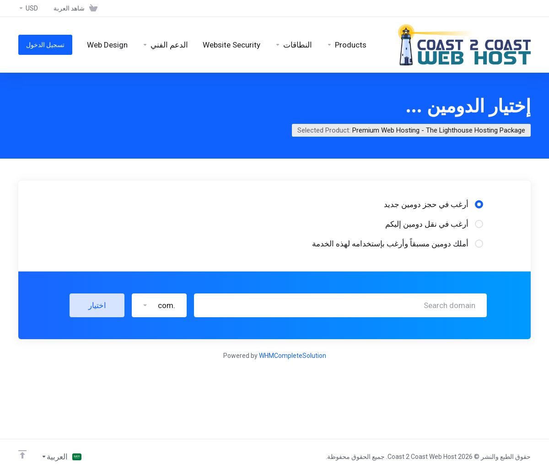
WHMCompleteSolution (292, 355)
